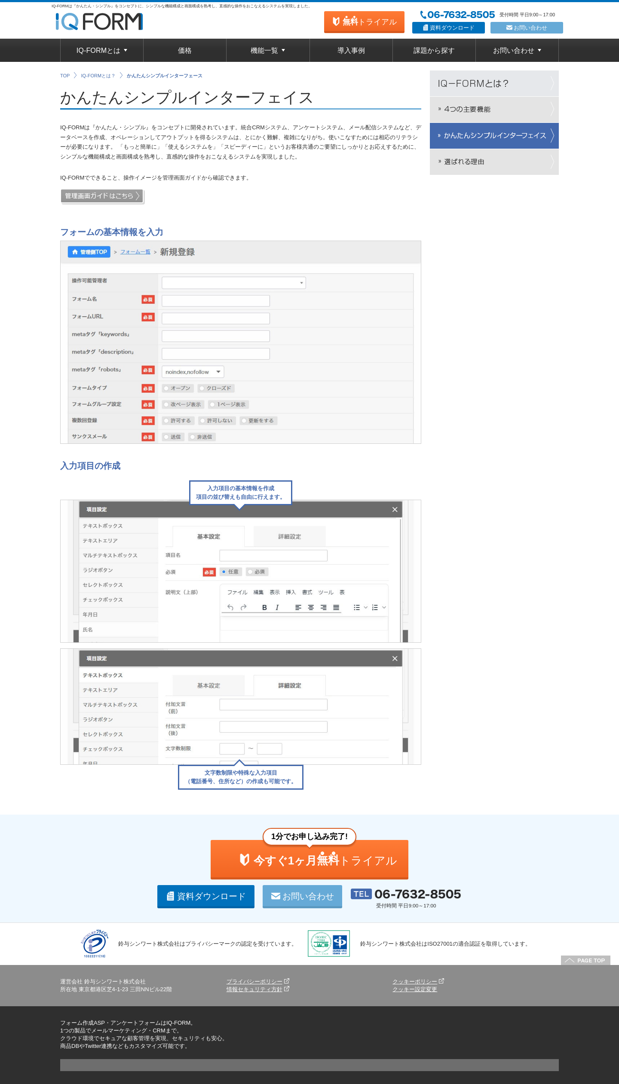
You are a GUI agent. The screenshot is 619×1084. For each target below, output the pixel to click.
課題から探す (434, 50)
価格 (185, 50)
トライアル (364, 21)
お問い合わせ (527, 27)
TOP (65, 75)
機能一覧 (264, 50)
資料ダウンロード (449, 27)
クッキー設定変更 (414, 989)
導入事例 (351, 50)
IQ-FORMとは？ (98, 75)
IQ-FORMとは (98, 50)
